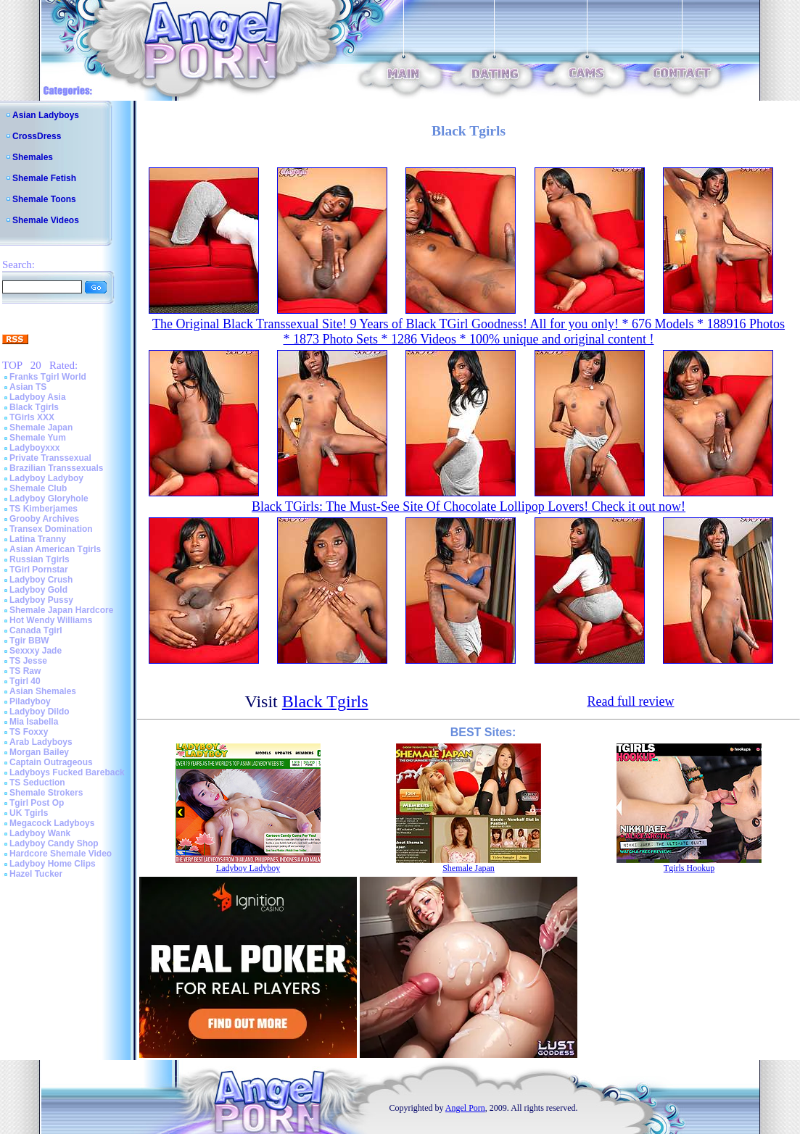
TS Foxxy (28, 732)
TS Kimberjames (43, 509)
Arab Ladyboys (41, 742)
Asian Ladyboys (45, 115)
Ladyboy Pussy (41, 600)
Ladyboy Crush (41, 580)
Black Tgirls (34, 407)
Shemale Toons (44, 199)
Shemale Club (38, 488)
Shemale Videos (45, 220)
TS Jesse (28, 661)
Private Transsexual (50, 458)
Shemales (32, 157)
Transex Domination (51, 529)
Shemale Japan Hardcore (61, 610)
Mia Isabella (33, 722)
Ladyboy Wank (39, 833)
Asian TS (27, 387)
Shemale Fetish (44, 178)
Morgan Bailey (39, 752)
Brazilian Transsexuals (56, 468)
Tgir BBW (29, 640)
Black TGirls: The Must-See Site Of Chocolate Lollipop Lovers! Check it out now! (468, 506)
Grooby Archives (44, 519)
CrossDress (36, 136)
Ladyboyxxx (34, 448)
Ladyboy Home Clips (52, 864)
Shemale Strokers (46, 793)
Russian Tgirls (39, 559)
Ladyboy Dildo (39, 711)
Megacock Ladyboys (51, 823)
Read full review (630, 701)
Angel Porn (465, 1108)
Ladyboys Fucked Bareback (67, 772)
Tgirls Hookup (689, 868)
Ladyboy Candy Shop (54, 843)
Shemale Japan (41, 427)
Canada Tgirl (35, 630)
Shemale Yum (37, 438)
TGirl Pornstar (38, 569)
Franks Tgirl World (47, 377)
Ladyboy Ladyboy (46, 478)
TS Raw (25, 671)
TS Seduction (37, 782)
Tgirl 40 (25, 681)
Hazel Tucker (35, 874)
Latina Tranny (37, 539)
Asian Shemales (42, 691)
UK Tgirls (28, 813)
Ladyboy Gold (38, 590)
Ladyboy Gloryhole (48, 498)
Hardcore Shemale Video (60, 854)
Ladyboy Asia (37, 397)
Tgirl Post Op (36, 803)
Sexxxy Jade (35, 651)
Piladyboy (30, 701)
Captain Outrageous (51, 762)
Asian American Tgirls (55, 549)
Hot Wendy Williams (50, 620)
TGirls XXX (31, 417)
